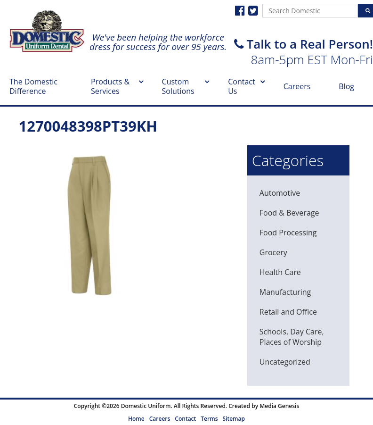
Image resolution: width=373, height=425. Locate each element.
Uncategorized (284, 362)
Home (136, 419)
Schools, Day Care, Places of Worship (291, 336)
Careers (297, 86)
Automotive (279, 193)
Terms (209, 419)
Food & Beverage (289, 213)
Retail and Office (288, 312)
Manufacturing (285, 292)
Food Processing (288, 232)
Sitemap (233, 419)
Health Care (280, 272)
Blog (346, 86)
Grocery (273, 252)
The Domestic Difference (33, 86)
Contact (185, 419)
